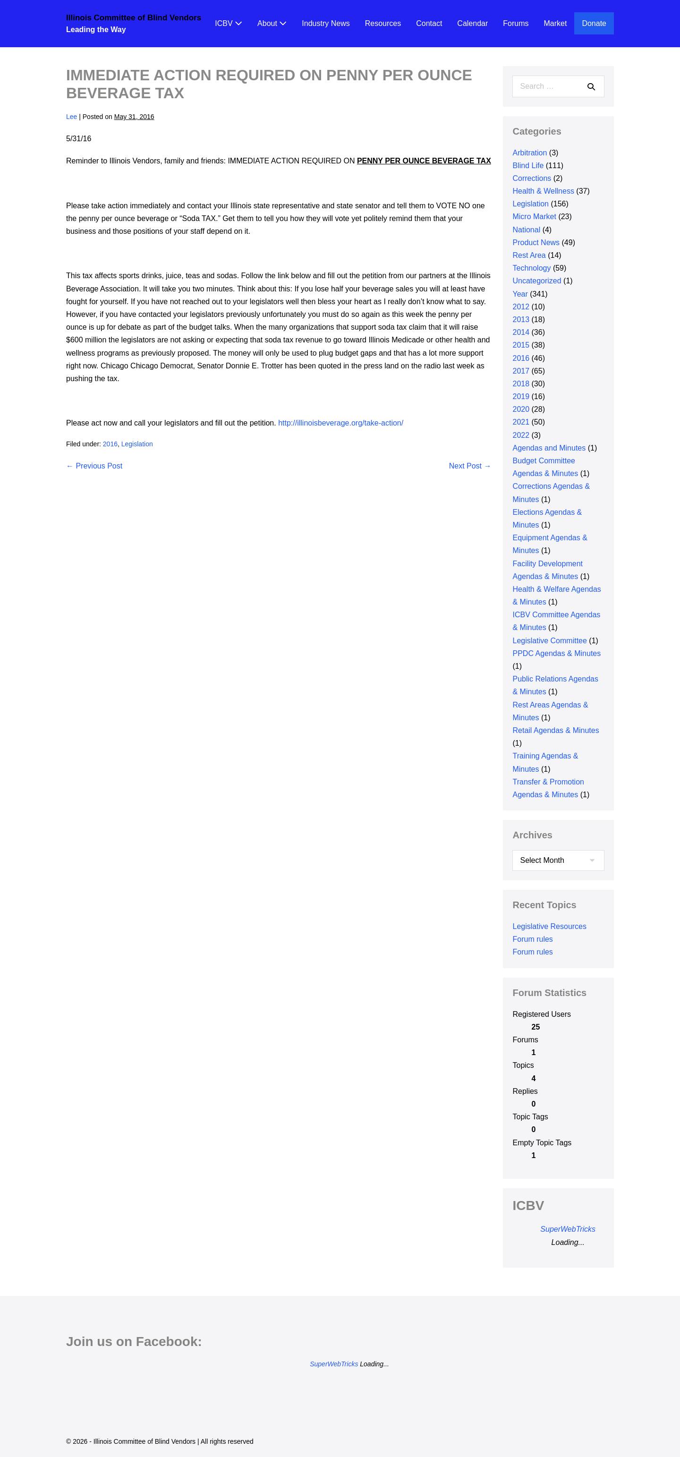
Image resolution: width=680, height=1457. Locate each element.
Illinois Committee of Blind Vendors (133, 17)
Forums (515, 23)
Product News (536, 243)
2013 (520, 319)
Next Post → (470, 466)
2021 (520, 422)
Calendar (472, 23)
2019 (520, 396)
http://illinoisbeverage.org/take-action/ (340, 423)
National (526, 230)
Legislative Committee (549, 641)
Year (519, 294)
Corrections (531, 178)
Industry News (325, 23)
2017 (520, 371)
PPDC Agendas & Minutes (556, 653)
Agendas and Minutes (549, 448)
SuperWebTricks (567, 1229)
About (272, 23)
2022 (520, 435)
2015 (520, 345)
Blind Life (528, 166)
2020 (520, 409)
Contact (429, 23)
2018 (520, 384)
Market (555, 23)
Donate (594, 23)
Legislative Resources (549, 926)
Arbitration (529, 153)
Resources (383, 23)
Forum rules (532, 939)
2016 (110, 444)
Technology (531, 268)
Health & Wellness (543, 191)
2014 (520, 332)
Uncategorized (536, 281)
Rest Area (528, 255)
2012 (520, 307)
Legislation (137, 444)
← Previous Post (94, 466)
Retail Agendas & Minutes (555, 730)
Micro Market (534, 217)
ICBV (228, 23)
